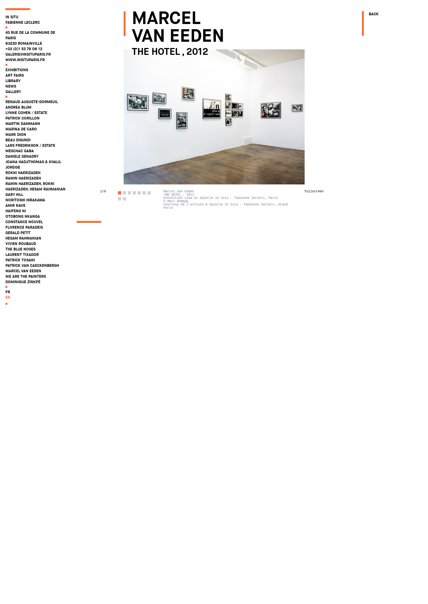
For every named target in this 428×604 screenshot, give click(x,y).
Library (12, 80)
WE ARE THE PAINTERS (25, 276)
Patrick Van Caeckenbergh (32, 265)
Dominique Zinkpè (22, 281)
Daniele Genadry (21, 156)
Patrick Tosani (20, 260)
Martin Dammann (22, 123)
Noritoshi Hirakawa (25, 200)
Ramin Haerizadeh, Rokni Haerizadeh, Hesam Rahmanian (35, 186)
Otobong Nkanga (22, 216)
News (10, 86)
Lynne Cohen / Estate (26, 112)
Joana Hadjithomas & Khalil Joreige (33, 164)
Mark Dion (15, 134)
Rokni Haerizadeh (22, 172)
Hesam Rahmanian (23, 238)
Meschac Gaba (19, 150)
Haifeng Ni (15, 210)
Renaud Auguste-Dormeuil (31, 101)
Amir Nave (15, 205)
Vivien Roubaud (20, 243)
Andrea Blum (18, 107)
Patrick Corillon (22, 118)
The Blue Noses (20, 249)
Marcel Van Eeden (23, 270)
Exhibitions (16, 69)
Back (374, 13)
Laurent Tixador (22, 254)
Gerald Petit (18, 232)
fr (7, 291)
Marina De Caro (21, 129)
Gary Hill (14, 194)
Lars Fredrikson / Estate (30, 145)
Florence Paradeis (24, 227)
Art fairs (14, 75)
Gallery (13, 91)
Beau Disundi (18, 139)
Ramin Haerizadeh (23, 178)
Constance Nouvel (24, 221)
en (7, 297)
